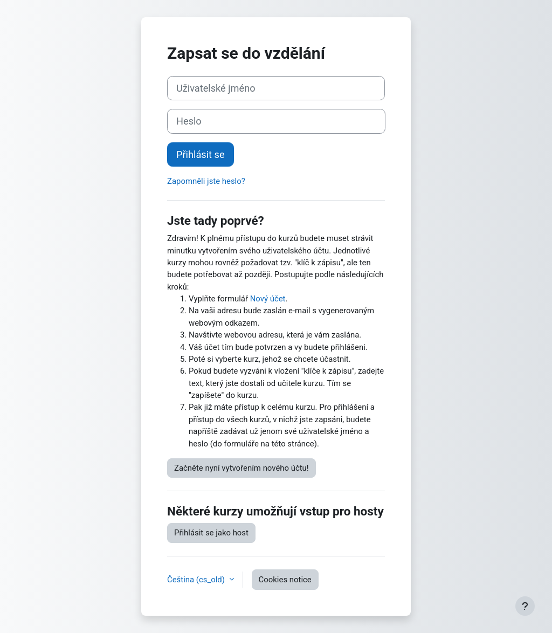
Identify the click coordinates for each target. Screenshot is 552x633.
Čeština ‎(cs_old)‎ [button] (197, 579)
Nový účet (268, 299)
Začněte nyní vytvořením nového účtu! (241, 468)
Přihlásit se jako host (211, 533)
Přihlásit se (200, 154)
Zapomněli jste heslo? (206, 181)
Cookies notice (285, 579)
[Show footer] (525, 606)
